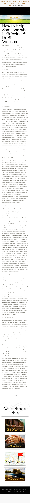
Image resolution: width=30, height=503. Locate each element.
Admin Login (5, 489)
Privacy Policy (12, 491)
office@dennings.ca (17, 5)
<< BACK (15, 395)
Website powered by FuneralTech (18, 489)
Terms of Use (20, 491)
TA (6, 491)
